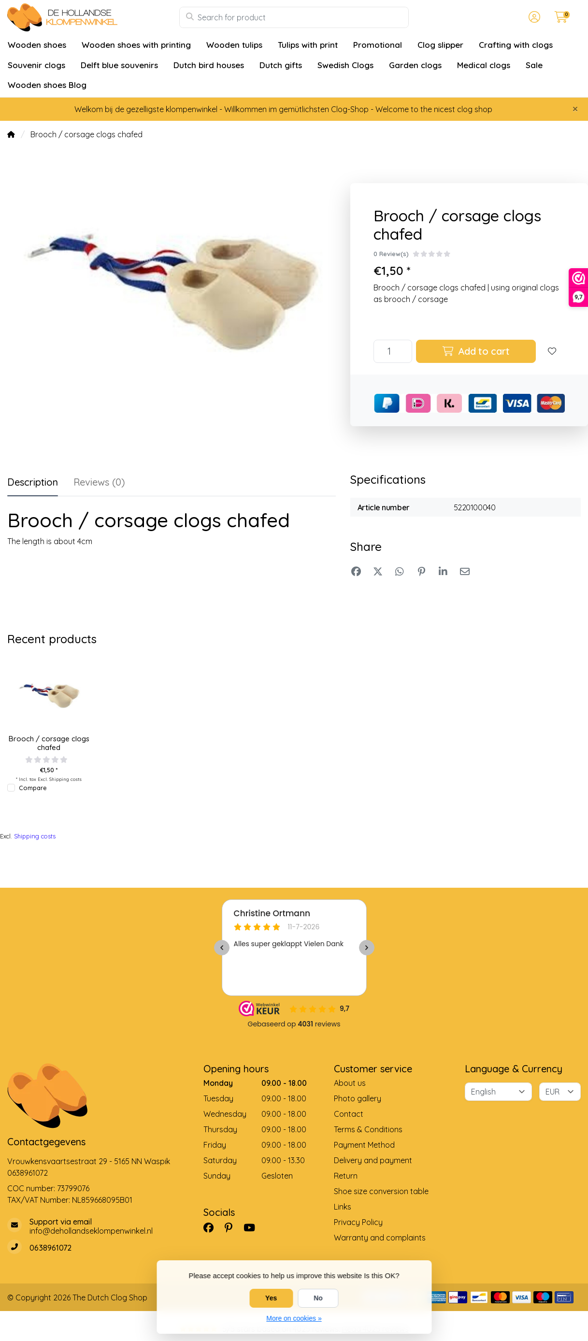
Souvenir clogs (36, 65)
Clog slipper (440, 45)
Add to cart (476, 351)
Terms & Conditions (368, 1129)
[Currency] (560, 1091)
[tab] (99, 484)
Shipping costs (65, 779)
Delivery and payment (373, 1160)
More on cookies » (293, 1318)
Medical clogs (483, 65)
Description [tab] (32, 482)
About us (350, 1083)
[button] (533, 17)
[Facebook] (212, 1227)
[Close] (575, 108)
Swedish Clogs (345, 65)
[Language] (498, 1091)
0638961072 (27, 1173)
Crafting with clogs (516, 45)
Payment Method (364, 1145)
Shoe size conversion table (381, 1191)
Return (346, 1176)
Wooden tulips (234, 45)
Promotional (377, 45)
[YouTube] (253, 1227)
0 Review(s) (391, 254)
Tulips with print (308, 45)
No (318, 1298)
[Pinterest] (232, 1227)
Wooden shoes (37, 45)
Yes (271, 1298)
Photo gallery (357, 1098)
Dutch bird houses (208, 65)
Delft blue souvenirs (119, 65)
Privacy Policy (358, 1222)
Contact (348, 1114)
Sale (534, 65)
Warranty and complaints (380, 1237)
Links (342, 1206)
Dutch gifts (280, 65)
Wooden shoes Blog (47, 85)
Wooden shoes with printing (136, 45)
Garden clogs (415, 65)
